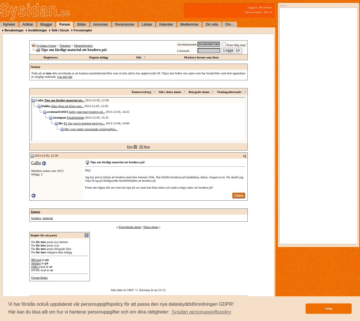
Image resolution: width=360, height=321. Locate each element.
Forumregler (83, 30)
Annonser (100, 24)
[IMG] (35, 266)
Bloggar (46, 24)
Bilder (81, 24)
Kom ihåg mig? (234, 45)
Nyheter (9, 24)
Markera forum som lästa (201, 57)
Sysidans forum (46, 45)
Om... (229, 24)
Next (147, 146)
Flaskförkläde (75, 117)
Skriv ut (268, 12)
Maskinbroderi (83, 45)
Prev (130, 146)
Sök (138, 57)
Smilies (36, 263)
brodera (36, 218)
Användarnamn (187, 44)
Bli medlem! (265, 7)
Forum (64, 24)
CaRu (36, 162)
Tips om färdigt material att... (64, 100)
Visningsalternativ (229, 92)
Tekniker (65, 45)
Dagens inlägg (98, 57)
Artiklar (27, 24)
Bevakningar (14, 30)
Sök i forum (60, 30)
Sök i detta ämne (170, 92)
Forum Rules (39, 277)
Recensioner (124, 24)
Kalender (166, 24)
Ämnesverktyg (141, 92)
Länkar (147, 24)
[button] (201, 312)
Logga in (252, 7)
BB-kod (36, 259)
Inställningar (37, 30)
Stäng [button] (328, 308)
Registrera (50, 57)
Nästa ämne (150, 227)
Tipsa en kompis (253, 12)
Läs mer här (65, 76)
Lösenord (183, 50)
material (48, 218)
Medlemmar (189, 24)
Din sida (212, 24)
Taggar (35, 211)
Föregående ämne (130, 227)
